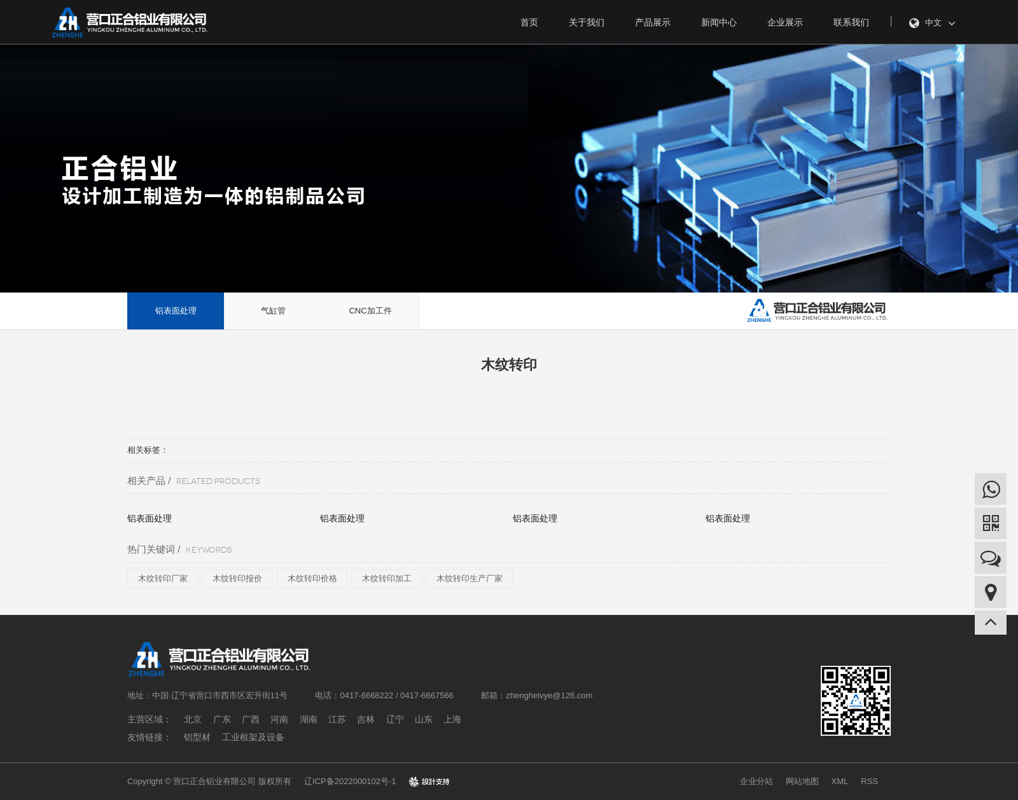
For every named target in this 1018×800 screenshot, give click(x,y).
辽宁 (395, 719)
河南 (279, 719)
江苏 (337, 719)
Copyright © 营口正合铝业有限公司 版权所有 (209, 781)
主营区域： (149, 719)
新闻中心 (719, 22)
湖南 (308, 719)
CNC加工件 (370, 310)
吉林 (366, 719)
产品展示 (653, 22)
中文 (932, 24)
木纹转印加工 (387, 578)
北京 (193, 719)
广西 (251, 719)
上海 (452, 719)
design (429, 781)
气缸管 (273, 310)
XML (840, 781)
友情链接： (149, 737)
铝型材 (197, 737)
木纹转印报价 (237, 578)
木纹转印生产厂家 (469, 578)
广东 (222, 719)
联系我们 (851, 22)
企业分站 (756, 781)
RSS (869, 781)
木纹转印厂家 (163, 578)
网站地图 (802, 781)
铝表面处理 (176, 310)
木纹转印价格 (312, 578)
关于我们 (586, 22)
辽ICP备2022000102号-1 (350, 781)
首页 (529, 22)
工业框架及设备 (253, 737)
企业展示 (785, 22)
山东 (424, 719)
